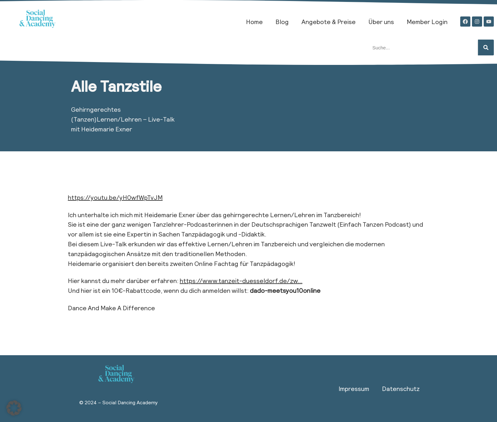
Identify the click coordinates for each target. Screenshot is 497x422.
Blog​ (282, 21)
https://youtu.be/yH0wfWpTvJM (115, 197)
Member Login (427, 21)
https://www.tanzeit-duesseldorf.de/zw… (241, 280)
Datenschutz (401, 388)
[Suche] (486, 47)
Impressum (354, 388)
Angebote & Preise (328, 21)
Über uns (381, 21)
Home (254, 21)
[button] (14, 408)
